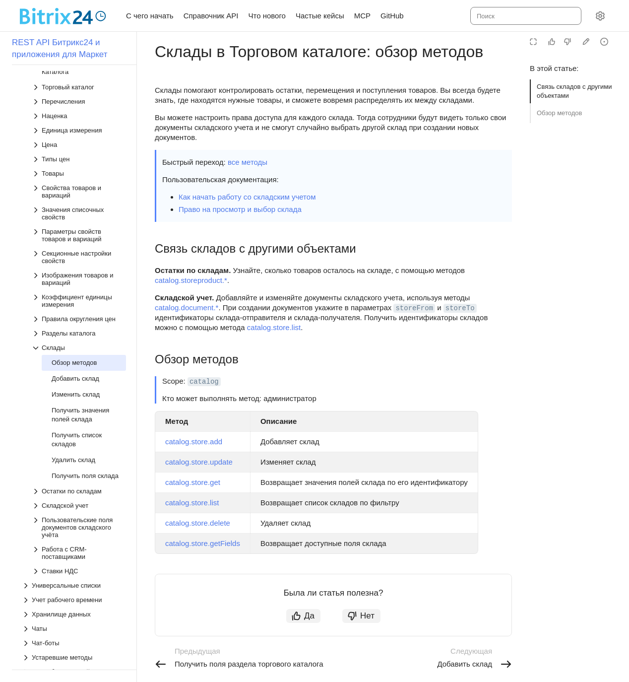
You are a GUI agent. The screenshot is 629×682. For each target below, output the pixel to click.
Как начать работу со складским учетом (247, 197)
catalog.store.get (192, 482)
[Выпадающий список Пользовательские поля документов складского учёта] (79, 365)
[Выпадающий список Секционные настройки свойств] (79, 95)
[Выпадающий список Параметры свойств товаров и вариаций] (79, 73)
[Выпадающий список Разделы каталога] (79, 171)
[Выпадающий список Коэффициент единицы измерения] (79, 138)
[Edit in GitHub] (586, 42)
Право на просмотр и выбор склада (240, 209)
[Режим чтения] (533, 42)
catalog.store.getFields (202, 543)
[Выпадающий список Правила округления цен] (79, 156)
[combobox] (525, 15)
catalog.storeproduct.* (191, 280)
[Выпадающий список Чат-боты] (74, 481)
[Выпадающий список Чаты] (74, 466)
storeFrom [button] (414, 308)
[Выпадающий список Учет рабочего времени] (74, 437)
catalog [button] (204, 382)
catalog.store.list (274, 327)
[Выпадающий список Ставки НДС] (79, 409)
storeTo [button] (460, 308)
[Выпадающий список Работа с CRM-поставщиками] (79, 391)
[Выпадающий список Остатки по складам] (79, 329)
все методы (247, 162)
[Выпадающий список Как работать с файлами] (74, 509)
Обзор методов (559, 113)
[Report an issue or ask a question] (604, 42)
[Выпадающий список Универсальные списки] (74, 423)
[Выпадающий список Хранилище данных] (74, 452)
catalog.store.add (193, 441)
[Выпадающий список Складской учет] (79, 343)
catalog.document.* (186, 307)
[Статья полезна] (552, 42)
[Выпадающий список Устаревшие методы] (74, 495)
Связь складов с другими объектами (574, 91)
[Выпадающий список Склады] (79, 185)
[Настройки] (600, 16)
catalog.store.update (199, 462)
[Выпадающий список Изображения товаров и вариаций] (79, 117)
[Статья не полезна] (567, 42)
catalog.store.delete (197, 523)
